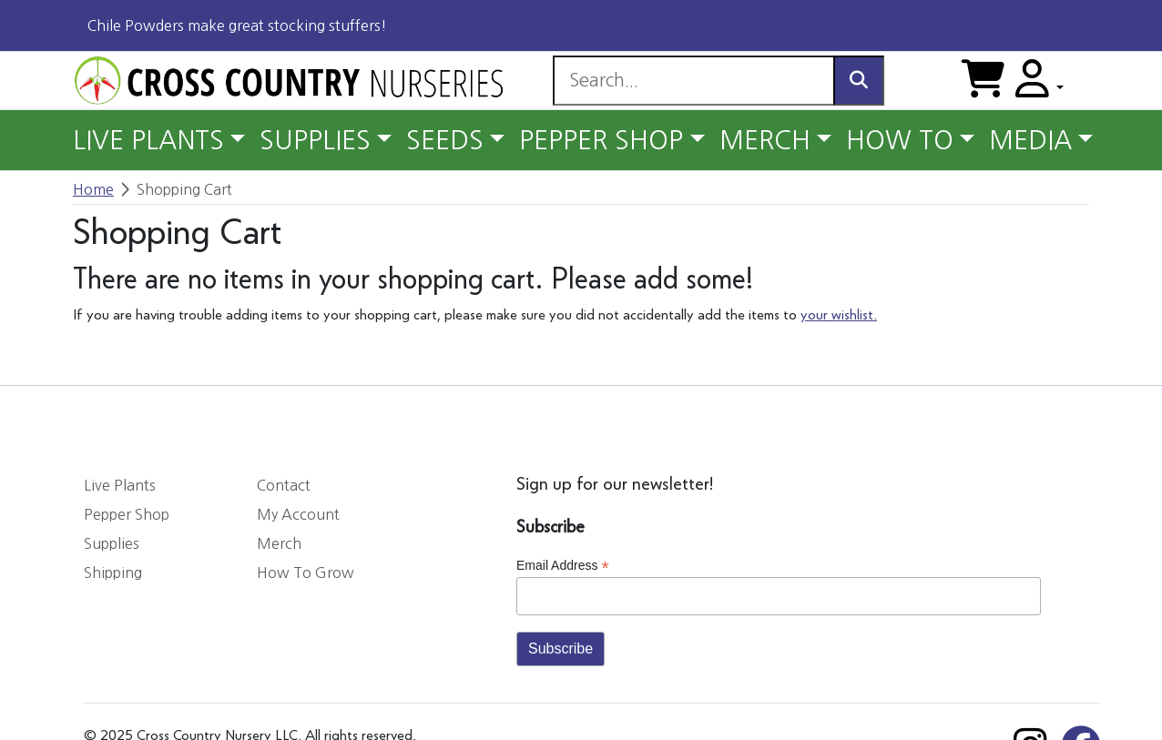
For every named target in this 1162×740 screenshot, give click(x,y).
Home (93, 189)
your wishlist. (838, 316)
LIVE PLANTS (148, 140)
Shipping (113, 572)
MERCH (764, 140)
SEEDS (445, 140)
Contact (284, 485)
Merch (279, 543)
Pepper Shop (126, 514)
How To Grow (305, 572)
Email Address (562, 565)
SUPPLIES (315, 140)
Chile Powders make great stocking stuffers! (237, 25)
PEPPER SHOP (601, 140)
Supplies (111, 543)
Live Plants (120, 485)
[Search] (693, 81)
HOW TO (899, 140)
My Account (298, 514)
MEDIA (1030, 140)
